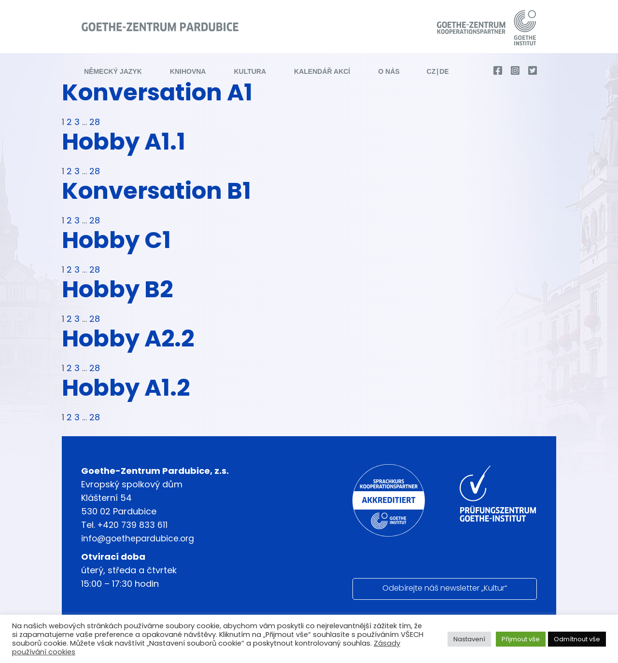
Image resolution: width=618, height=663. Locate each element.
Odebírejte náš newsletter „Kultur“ (444, 588)
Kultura (250, 71)
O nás (388, 71)
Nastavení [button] (469, 639)
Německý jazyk (113, 71)
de (444, 71)
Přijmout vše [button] (521, 639)
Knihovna (188, 71)
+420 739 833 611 (133, 525)
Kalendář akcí (322, 71)
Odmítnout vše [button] (577, 639)
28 (94, 122)
